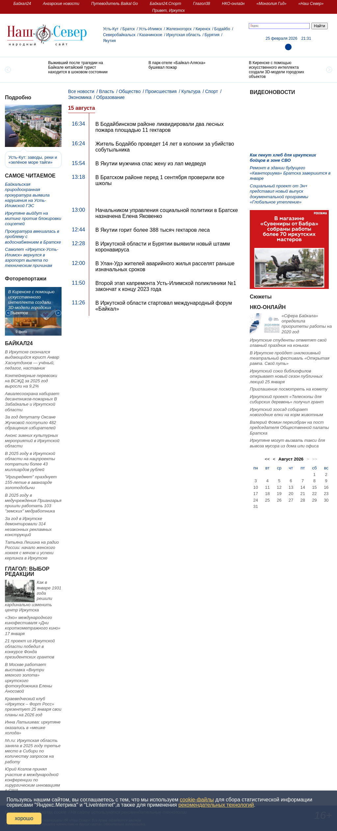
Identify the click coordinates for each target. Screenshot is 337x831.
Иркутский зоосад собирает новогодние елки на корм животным (286, 412)
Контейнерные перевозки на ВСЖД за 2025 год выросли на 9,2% (31, 381)
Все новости (81, 91)
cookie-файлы (197, 799)
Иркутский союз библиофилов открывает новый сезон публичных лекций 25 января (286, 376)
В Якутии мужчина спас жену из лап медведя (150, 163)
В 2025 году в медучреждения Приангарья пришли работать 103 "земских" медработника (33, 503)
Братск (128, 29)
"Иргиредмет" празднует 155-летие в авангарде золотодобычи (31, 482)
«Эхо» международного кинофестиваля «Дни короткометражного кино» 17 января (33, 625)
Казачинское (150, 35)
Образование (110, 97)
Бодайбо (222, 29)
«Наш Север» (311, 3)
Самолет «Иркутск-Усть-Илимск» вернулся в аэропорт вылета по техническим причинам (31, 257)
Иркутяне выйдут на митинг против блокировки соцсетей (33, 218)
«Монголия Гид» (271, 3)
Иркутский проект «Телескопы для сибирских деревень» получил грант (287, 399)
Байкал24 (22, 3)
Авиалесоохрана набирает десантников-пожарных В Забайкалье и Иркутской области (32, 401)
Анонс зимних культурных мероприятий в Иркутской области (32, 441)
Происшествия (161, 91)
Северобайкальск (119, 35)
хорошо (24, 818)
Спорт (211, 91)
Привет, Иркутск (168, 10)
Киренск (202, 29)
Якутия (109, 40)
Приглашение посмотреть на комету (288, 389)
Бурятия (211, 35)
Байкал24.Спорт (165, 3)
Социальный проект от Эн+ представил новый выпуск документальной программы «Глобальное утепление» (279, 193)
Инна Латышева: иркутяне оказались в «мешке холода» (33, 727)
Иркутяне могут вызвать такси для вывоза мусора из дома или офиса (287, 443)
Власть (106, 91)
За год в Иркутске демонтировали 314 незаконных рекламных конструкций (28, 526)
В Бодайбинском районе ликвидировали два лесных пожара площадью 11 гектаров (159, 127)
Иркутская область (183, 35)
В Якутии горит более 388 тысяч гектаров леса (152, 230)
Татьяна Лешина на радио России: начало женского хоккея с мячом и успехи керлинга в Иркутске (32, 550)
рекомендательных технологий (216, 805)
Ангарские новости (61, 3)
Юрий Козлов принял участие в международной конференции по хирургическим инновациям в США (32, 780)
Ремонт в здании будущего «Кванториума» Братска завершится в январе (290, 173)
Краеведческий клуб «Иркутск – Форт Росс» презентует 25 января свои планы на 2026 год (33, 706)
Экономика (79, 97)
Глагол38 (201, 3)
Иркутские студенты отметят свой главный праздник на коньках (288, 343)
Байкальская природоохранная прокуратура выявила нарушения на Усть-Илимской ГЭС (27, 195)
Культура (190, 91)
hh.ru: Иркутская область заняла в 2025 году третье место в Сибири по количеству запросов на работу (33, 751)
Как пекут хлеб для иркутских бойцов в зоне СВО (283, 158)
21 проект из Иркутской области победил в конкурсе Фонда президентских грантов (30, 648)
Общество (130, 91)
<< (267, 459)
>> (314, 459)
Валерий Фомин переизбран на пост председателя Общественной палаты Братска (289, 428)
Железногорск (179, 29)
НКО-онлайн (233, 3)
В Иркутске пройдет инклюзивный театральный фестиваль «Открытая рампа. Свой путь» (289, 358)
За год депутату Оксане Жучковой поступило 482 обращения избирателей (30, 422)
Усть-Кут (110, 29)
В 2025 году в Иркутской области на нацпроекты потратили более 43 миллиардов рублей (30, 461)
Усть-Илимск (150, 29)
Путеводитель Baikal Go (114, 3)
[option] (68, 67)
